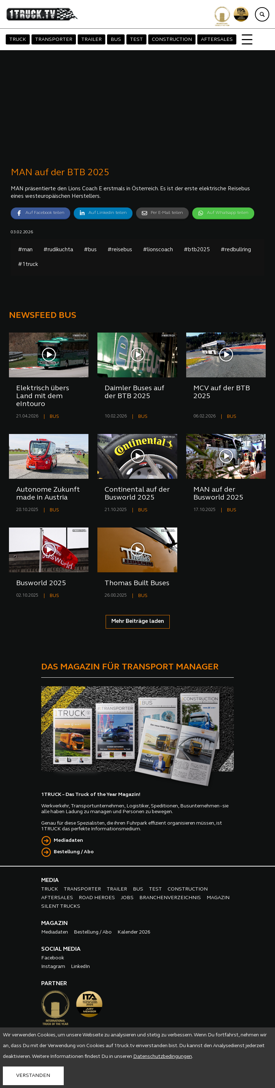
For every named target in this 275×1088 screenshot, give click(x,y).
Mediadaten (68, 840)
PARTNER (54, 984)
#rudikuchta (58, 250)
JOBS (127, 898)
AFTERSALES (217, 39)
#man (25, 250)
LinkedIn (80, 966)
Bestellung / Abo (74, 852)
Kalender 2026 (133, 932)
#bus (90, 250)
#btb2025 (197, 250)
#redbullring (236, 250)
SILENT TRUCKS (60, 906)
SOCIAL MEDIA (61, 949)
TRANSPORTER (53, 39)
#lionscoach (158, 250)
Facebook (52, 958)
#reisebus (119, 250)
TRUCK (17, 39)
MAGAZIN (218, 898)
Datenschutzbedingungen (162, 1056)
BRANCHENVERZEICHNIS (170, 898)
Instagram (53, 966)
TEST (136, 39)
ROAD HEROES (97, 898)
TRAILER (91, 39)
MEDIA (50, 880)
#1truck (28, 264)
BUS (116, 39)
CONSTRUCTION (172, 39)
